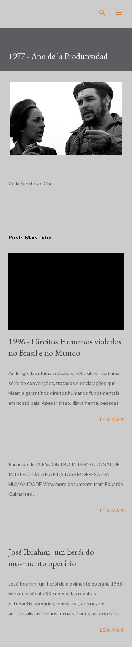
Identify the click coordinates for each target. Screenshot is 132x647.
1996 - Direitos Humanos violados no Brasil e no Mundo (64, 347)
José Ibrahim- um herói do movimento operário (51, 557)
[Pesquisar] (102, 12)
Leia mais (112, 419)
